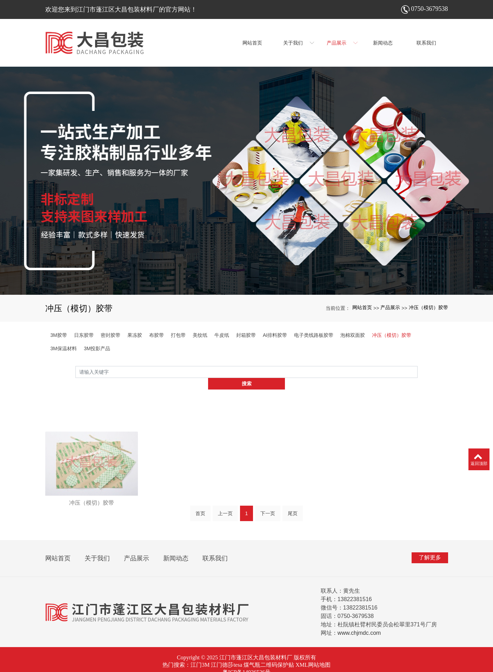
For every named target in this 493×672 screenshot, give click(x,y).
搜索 (417, 374)
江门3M (200, 654)
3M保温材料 (64, 348)
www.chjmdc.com (359, 622)
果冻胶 (134, 335)
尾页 (293, 505)
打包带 (178, 335)
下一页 (267, 505)
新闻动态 (175, 547)
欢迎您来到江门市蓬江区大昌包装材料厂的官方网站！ (121, 9)
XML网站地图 (313, 654)
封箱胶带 (246, 335)
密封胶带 (110, 335)
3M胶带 (59, 335)
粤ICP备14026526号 (246, 661)
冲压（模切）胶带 (428, 307)
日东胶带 (84, 335)
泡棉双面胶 (352, 335)
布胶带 (156, 335)
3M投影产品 (97, 348)
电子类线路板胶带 (313, 335)
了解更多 (430, 546)
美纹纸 (200, 335)
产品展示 (390, 307)
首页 (200, 505)
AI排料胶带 (275, 335)
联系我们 (215, 547)
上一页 (225, 505)
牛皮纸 (221, 335)
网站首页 (362, 307)
